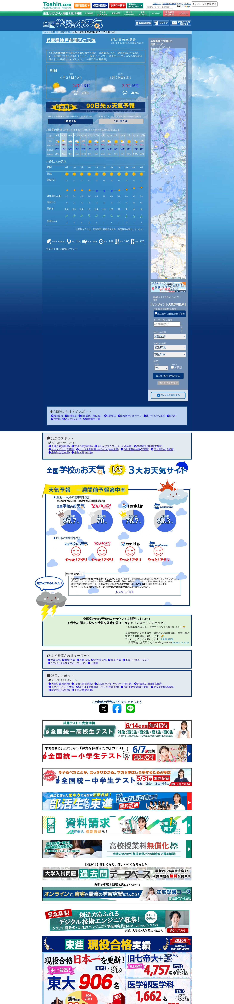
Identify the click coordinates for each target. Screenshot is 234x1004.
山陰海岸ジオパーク (130, 415)
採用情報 (173, 4)
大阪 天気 (54, 660)
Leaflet (169, 278)
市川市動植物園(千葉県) (135, 449)
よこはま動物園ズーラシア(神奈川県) (97, 449)
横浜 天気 (68, 660)
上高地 (93, 663)
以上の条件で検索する (168, 376)
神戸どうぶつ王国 (154, 415)
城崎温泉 (57, 415)
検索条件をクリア (168, 383)
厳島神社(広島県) (59, 452)
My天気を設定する (168, 395)
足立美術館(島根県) (162, 449)
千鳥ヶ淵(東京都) (82, 452)
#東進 (171, 639)
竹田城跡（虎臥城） (90, 415)
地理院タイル (179, 278)
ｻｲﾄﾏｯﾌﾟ (180, 4)
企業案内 (166, 4)
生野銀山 (110, 415)
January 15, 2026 (180, 642)
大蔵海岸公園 (91, 419)
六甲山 (56, 419)
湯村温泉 (71, 415)
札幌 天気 (83, 660)
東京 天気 (114, 660)
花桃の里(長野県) (82, 446)
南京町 (171, 415)
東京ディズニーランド (136, 660)
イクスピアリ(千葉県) (61, 449)
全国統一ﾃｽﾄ (157, 4)
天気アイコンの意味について (61, 249)
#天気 (164, 639)
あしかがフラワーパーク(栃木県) (113, 446)
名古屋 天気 (99, 660)
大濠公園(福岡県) (59, 446)
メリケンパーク (71, 419)
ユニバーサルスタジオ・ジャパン (67, 663)
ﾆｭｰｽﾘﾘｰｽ (187, 4)
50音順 (178, 367)
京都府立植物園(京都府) (148, 446)
